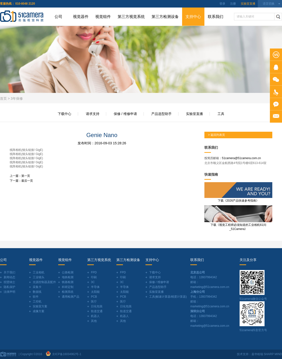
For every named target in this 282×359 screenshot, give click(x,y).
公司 (58, 17)
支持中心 (193, 17)
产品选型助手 (161, 114)
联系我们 (215, 17)
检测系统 (67, 292)
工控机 (37, 301)
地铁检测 (67, 277)
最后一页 (27, 180)
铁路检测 (67, 282)
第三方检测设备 (165, 17)
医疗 (94, 301)
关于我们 (9, 272)
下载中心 (64, 114)
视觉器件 (81, 17)
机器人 (95, 316)
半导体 (95, 287)
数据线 (37, 292)
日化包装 (97, 306)
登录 (222, 3)
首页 (3, 98)
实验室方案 (40, 306)
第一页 (25, 176)
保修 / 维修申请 (125, 114)
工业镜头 (38, 277)
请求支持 (92, 114)
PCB (94, 296)
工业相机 (38, 272)
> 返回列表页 (216, 135)
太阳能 (95, 292)
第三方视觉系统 (131, 17)
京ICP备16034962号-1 (65, 354)
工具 (221, 114)
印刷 (94, 277)
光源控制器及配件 (44, 282)
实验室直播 (248, 3)
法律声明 (9, 292)
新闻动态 (9, 277)
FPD (94, 272)
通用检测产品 (70, 296)
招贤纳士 (9, 282)
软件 (36, 296)
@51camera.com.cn (248, 158)
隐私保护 (9, 287)
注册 (233, 3)
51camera (228, 158)
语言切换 (268, 3)
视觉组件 (103, 17)
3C (93, 282)
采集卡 (37, 287)
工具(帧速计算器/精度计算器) (168, 296)
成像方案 (38, 311)
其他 (94, 321)
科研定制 (67, 287)
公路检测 (67, 272)
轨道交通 (97, 311)
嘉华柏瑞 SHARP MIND (266, 354)
